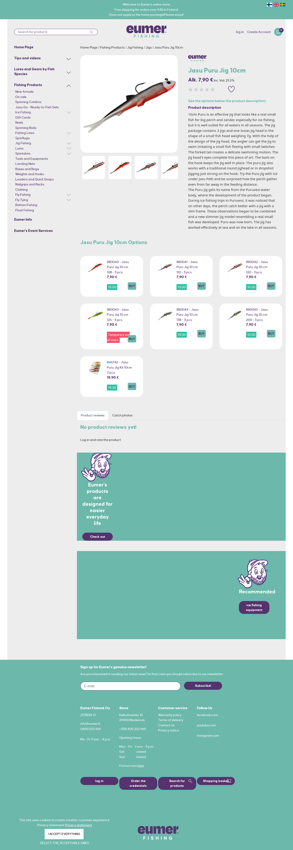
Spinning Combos (28, 102)
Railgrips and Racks (29, 184)
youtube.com (206, 725)
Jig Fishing (23, 143)
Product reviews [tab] (93, 415)
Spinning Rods (25, 128)
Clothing (21, 189)
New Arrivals (24, 91)
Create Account (259, 32)
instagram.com (208, 735)
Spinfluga (22, 138)
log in (240, 32)
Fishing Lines (24, 133)
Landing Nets (25, 164)
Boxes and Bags (27, 169)
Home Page (89, 47)
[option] (129, 104)
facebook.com (207, 715)
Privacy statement (78, 825)
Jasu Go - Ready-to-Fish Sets (37, 107)
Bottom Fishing (26, 205)
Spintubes (22, 153)
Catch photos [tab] (122, 415)
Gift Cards (23, 117)
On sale (21, 97)
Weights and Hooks (29, 174)
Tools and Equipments (31, 158)
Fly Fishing (23, 194)
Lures (19, 148)
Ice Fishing (23, 112)
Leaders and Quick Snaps (34, 179)
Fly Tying (21, 200)
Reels (19, 122)
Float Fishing (24, 210)
